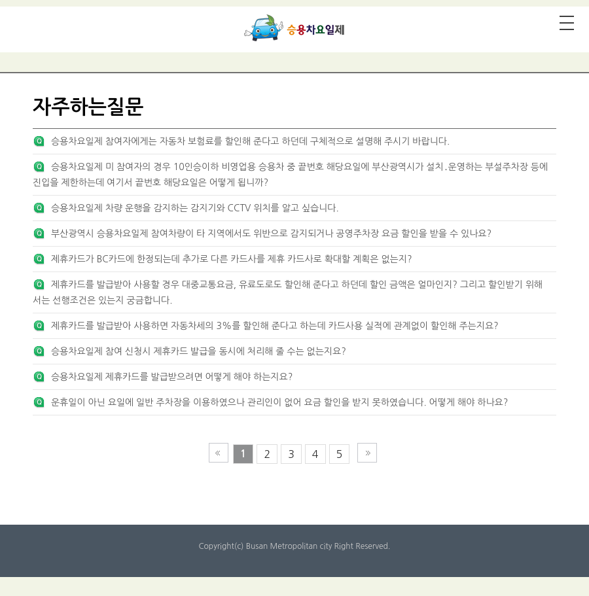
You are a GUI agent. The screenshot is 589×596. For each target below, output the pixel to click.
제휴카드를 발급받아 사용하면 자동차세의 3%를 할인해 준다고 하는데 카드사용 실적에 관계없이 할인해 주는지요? (275, 325)
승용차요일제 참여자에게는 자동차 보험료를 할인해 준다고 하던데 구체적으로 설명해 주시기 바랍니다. (250, 141)
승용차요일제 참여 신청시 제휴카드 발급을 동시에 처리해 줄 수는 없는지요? (198, 351)
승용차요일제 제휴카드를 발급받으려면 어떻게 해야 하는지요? (172, 376)
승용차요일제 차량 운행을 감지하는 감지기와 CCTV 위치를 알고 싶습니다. (195, 208)
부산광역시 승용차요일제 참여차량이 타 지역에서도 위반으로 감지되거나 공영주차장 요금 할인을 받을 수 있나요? (271, 233)
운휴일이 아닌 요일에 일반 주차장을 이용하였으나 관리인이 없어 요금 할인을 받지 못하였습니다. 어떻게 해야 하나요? (279, 402)
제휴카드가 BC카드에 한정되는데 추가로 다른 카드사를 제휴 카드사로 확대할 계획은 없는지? (231, 259)
